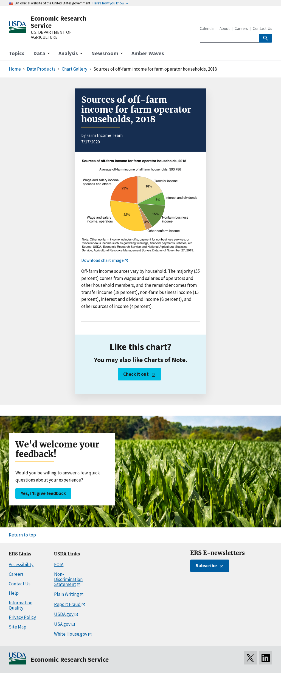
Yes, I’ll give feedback (43, 493)
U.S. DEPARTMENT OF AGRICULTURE (51, 35)
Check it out (136, 374)
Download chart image (102, 260)
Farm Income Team (104, 135)
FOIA (58, 564)
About (225, 28)
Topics (16, 53)
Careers (241, 28)
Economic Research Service (58, 21)
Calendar (207, 28)
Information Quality (20, 605)
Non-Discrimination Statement (68, 579)
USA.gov (62, 624)
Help (14, 593)
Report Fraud (67, 604)
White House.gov (70, 634)
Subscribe (206, 566)
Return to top (22, 535)
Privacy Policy (22, 617)
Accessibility (21, 564)
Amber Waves (147, 53)
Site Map (17, 627)
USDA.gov (64, 614)
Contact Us (262, 28)
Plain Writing (66, 594)
